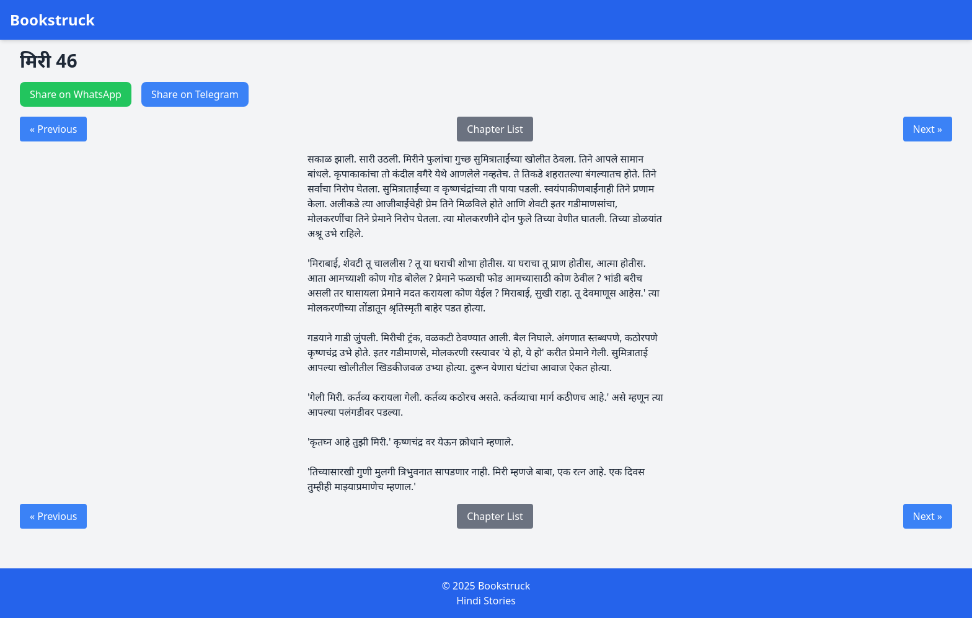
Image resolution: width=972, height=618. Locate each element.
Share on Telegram (195, 94)
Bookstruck (52, 20)
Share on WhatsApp (76, 94)
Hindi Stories (486, 600)
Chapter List (495, 129)
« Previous (53, 129)
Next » (927, 129)
